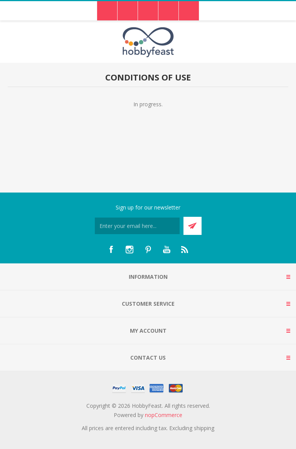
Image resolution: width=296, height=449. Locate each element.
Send (192, 226)
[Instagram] (129, 249)
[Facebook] (111, 249)
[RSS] (185, 249)
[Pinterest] (148, 249)
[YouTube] (166, 249)
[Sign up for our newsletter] (137, 226)
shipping (204, 428)
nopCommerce (163, 415)
